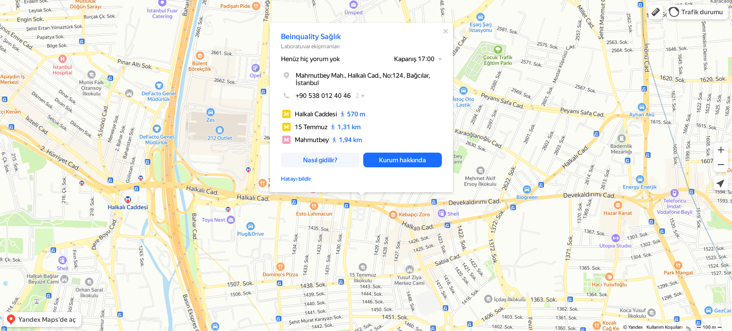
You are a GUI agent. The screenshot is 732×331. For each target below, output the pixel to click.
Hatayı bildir (296, 179)
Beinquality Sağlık (311, 36)
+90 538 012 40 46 (316, 95)
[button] (655, 12)
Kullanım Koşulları (664, 327)
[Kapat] (445, 31)
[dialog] (361, 107)
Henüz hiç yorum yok (310, 59)
